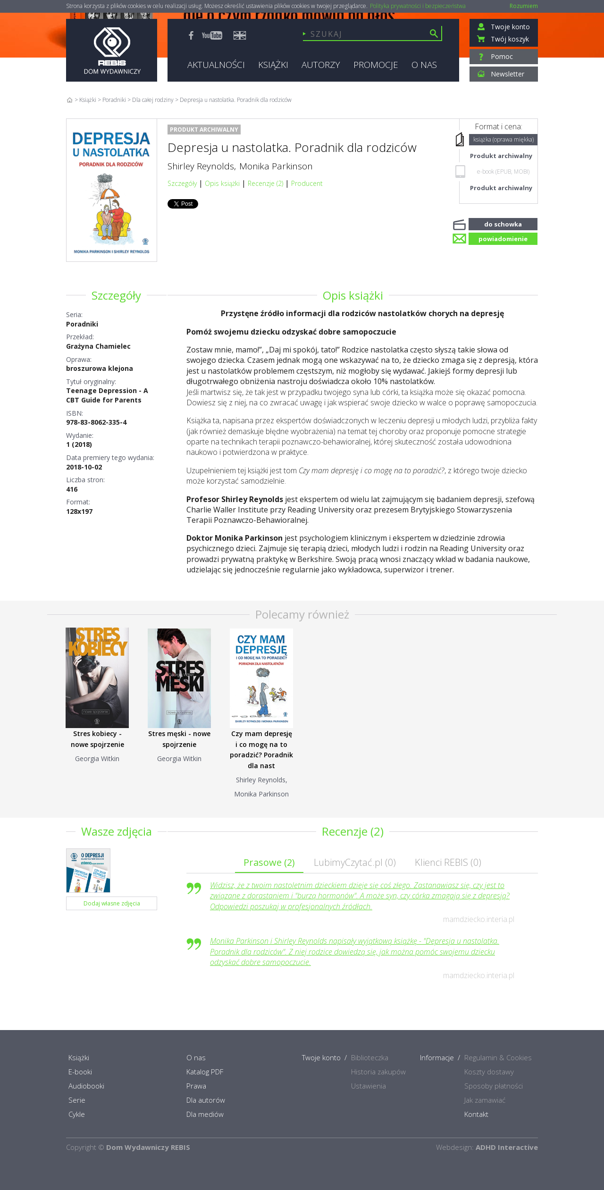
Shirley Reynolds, (202, 166)
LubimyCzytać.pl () (355, 862)
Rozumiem (524, 6)
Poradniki (82, 323)
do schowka (503, 223)
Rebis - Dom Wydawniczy (111, 50)
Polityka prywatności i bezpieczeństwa (418, 6)
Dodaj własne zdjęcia (112, 903)
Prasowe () (269, 862)
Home (69, 99)
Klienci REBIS (448, 862)
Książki (87, 100)
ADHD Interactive (507, 1147)
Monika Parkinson (276, 166)
